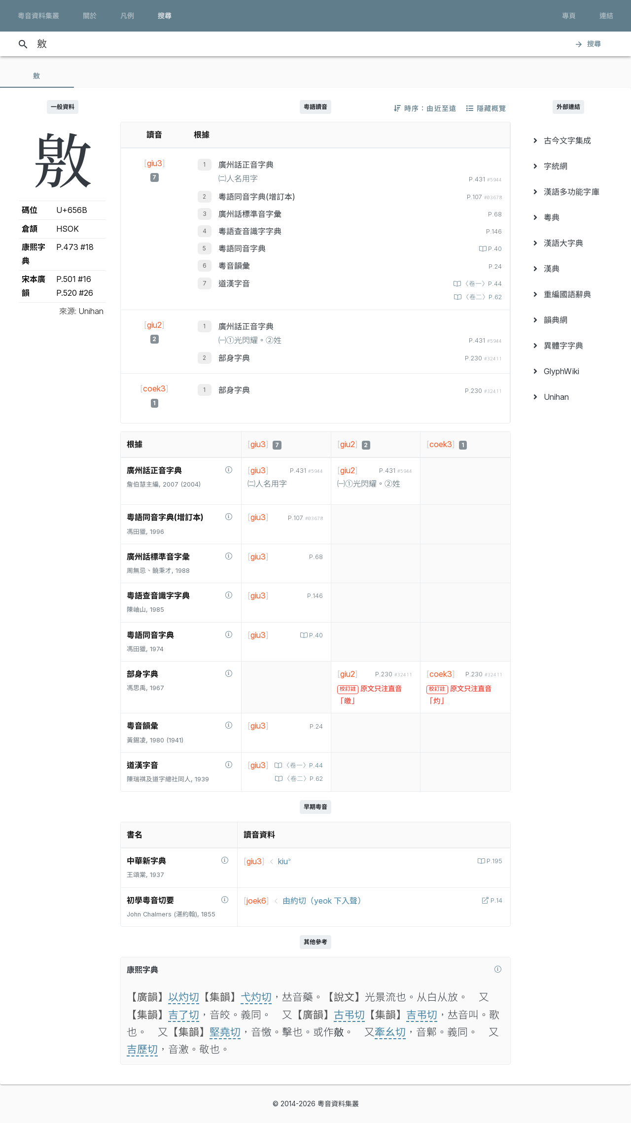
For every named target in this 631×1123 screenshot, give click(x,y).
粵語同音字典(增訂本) (256, 197)
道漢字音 (234, 283)
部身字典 (234, 358)
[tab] (37, 76)
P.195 (493, 861)
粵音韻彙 (234, 266)
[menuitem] (568, 140)
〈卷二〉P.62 (481, 297)
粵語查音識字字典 (249, 231)
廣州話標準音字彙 (249, 214)
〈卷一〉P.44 (481, 283)
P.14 (495, 900)
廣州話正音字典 (246, 165)
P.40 (494, 248)
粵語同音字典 (242, 248)
